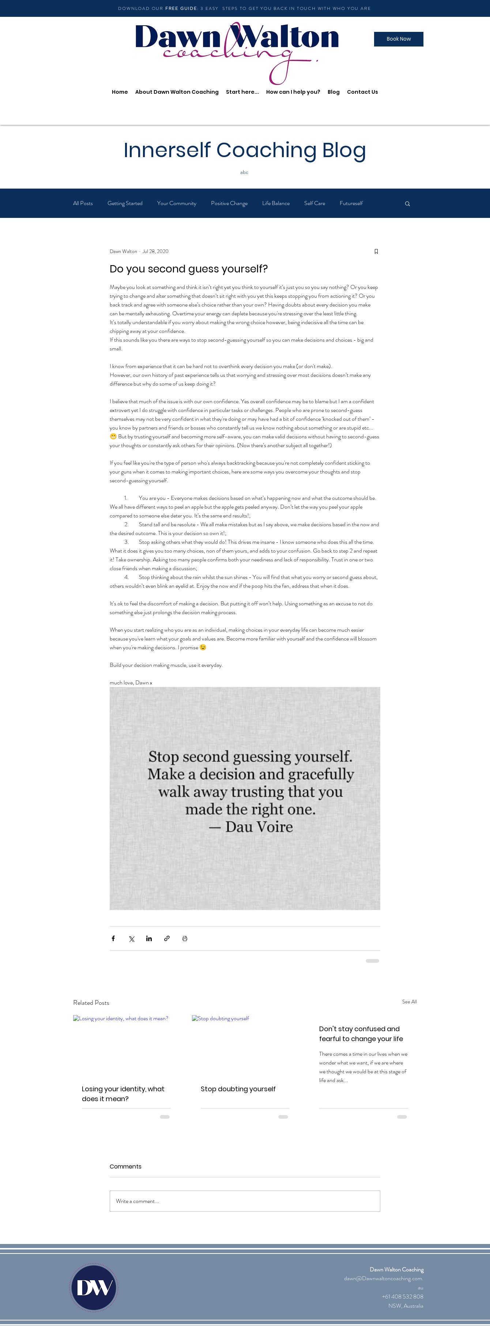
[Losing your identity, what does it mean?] (126, 1045)
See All (409, 1001)
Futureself (351, 203)
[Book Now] (398, 39)
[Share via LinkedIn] (149, 938)
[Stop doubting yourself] (245, 1045)
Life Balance (276, 203)
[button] (407, 203)
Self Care (314, 203)
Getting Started (125, 203)
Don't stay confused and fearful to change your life (361, 1033)
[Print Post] (184, 938)
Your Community (176, 203)
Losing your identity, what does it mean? (123, 1093)
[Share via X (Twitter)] (131, 938)
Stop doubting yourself (238, 1088)
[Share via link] (166, 938)
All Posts (83, 203)
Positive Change (229, 203)
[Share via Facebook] (113, 938)
